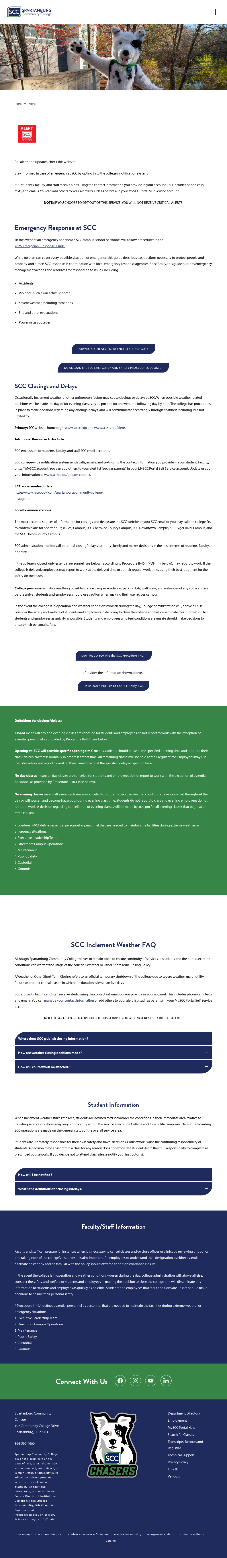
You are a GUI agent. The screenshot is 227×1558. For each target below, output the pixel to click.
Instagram (22, 498)
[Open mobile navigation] (215, 12)
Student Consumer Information (88, 1534)
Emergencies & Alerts (160, 1534)
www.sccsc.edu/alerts (109, 427)
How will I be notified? (113, 1174)
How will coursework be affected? (113, 1066)
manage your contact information (69, 1000)
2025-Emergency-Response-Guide (40, 246)
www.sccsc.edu (76, 427)
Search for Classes (181, 1434)
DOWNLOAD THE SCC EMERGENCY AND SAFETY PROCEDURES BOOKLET (113, 368)
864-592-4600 (25, 1443)
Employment (177, 1420)
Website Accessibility (127, 1534)
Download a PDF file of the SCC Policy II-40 (113, 686)
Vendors (174, 1476)
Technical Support (181, 1455)
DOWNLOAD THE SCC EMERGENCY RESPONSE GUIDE (113, 349)
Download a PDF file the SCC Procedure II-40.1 (113, 655)
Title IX (173, 1469)
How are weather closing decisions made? (113, 1052)
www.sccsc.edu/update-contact (67, 474)
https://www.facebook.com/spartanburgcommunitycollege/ (59, 492)
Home (18, 103)
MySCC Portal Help (181, 1427)
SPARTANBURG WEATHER (113, 911)
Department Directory (184, 1413)
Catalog (111, 1540)
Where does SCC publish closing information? (113, 1038)
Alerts (32, 103)
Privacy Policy (178, 1462)
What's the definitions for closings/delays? (113, 1188)
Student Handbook (191, 1534)
